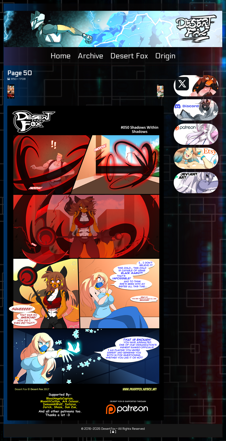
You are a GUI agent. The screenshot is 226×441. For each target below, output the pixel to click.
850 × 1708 (18, 79)
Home (61, 56)
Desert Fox (129, 56)
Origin (165, 56)
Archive (90, 56)
